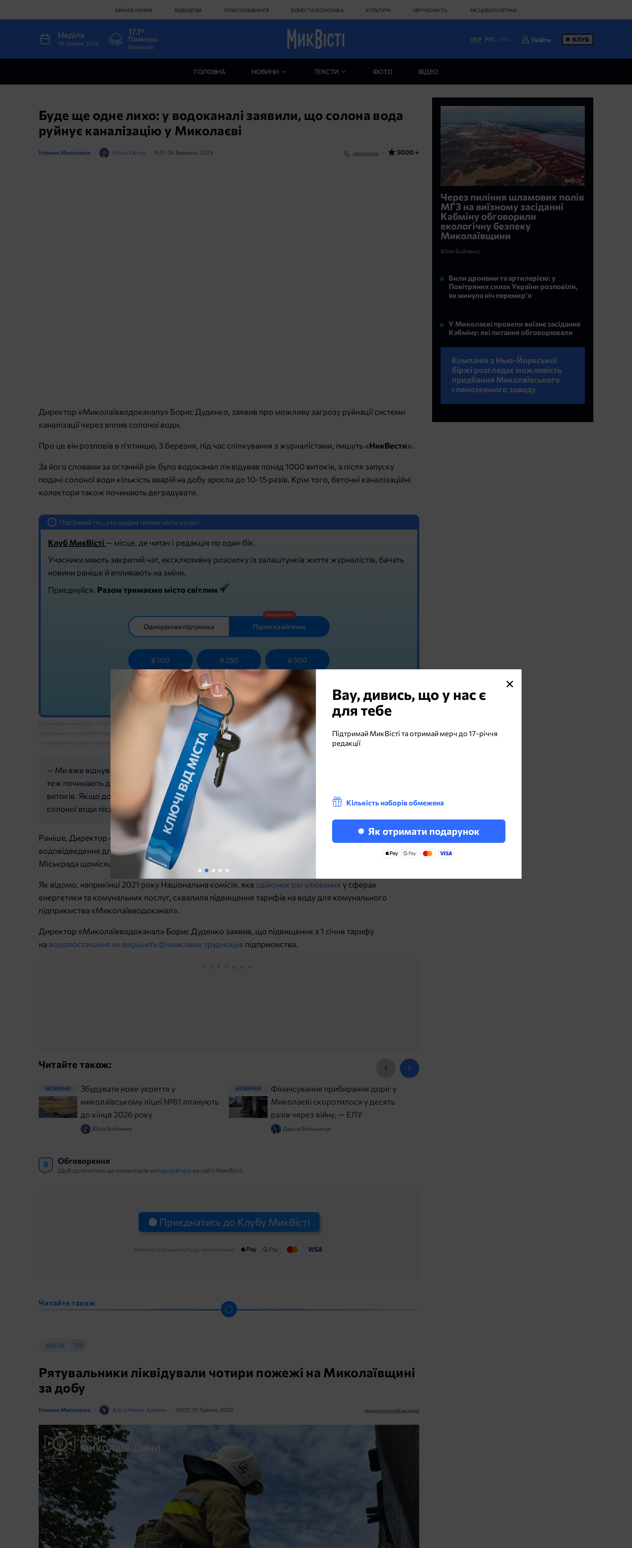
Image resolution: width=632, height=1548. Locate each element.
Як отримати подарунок (419, 831)
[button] (200, 870)
